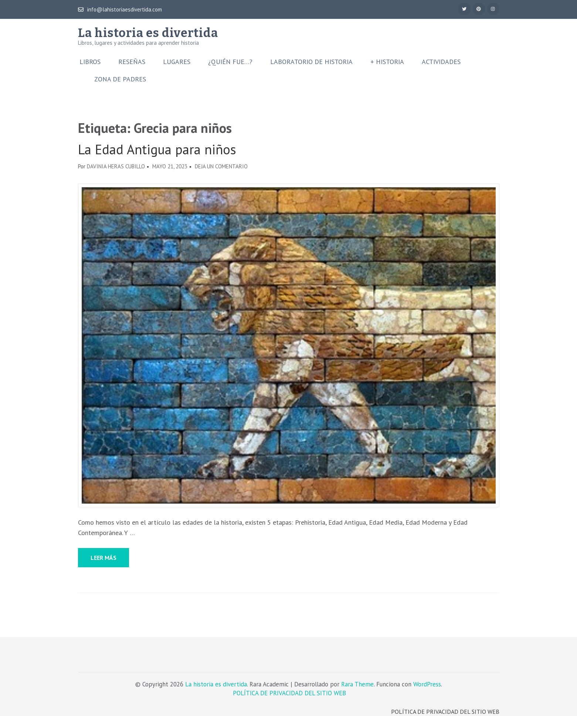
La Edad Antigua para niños (157, 149)
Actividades (441, 62)
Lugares (176, 62)
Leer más (103, 557)
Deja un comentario (221, 166)
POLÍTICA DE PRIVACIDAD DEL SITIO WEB (289, 693)
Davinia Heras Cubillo (116, 166)
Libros (90, 62)
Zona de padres (120, 79)
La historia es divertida (148, 33)
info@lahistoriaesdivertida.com (120, 9)
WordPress (427, 684)
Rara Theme (357, 684)
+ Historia (387, 62)
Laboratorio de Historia (311, 62)
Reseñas (131, 62)
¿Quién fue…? (230, 62)
